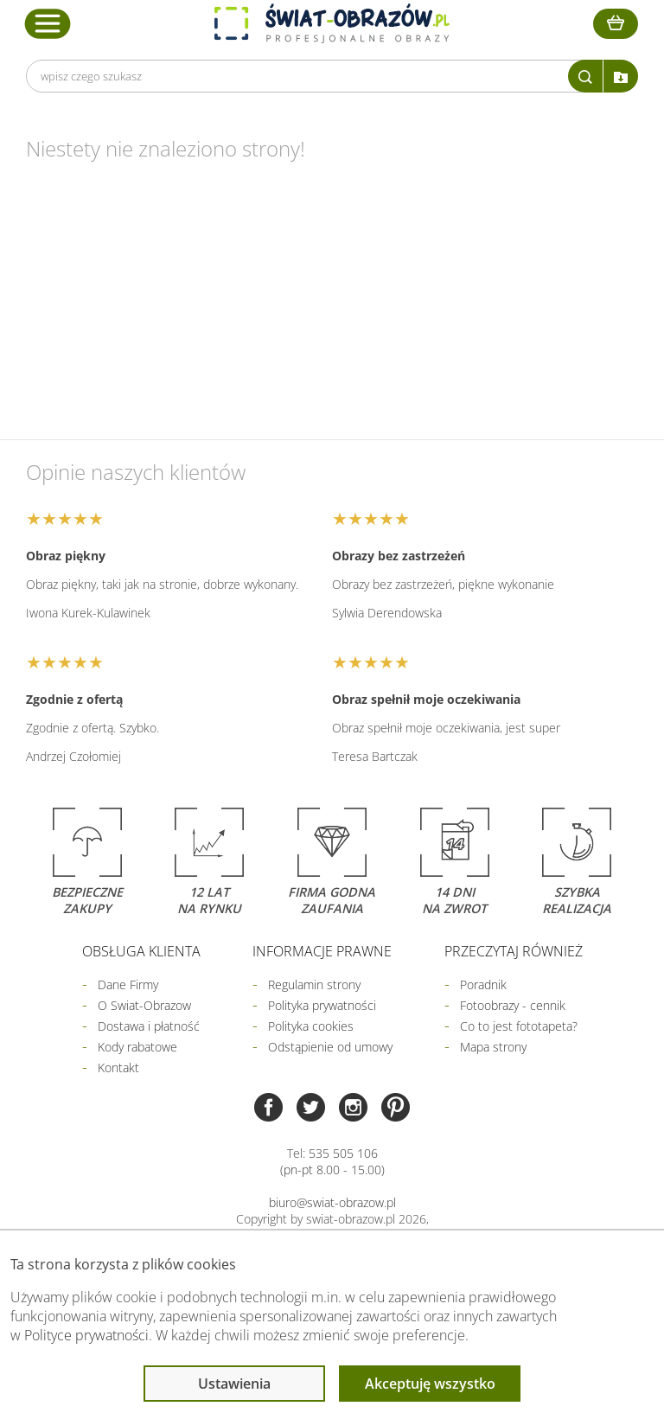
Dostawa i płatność (149, 1026)
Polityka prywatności (322, 1005)
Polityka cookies (311, 1026)
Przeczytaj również (513, 951)
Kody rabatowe (137, 1047)
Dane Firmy (128, 984)
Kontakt (118, 1067)
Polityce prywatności (86, 1335)
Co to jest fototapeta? (519, 1026)
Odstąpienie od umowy (330, 1047)
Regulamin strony (314, 984)
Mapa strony (493, 1047)
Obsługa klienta (141, 951)
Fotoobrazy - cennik (512, 1005)
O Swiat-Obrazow (144, 1005)
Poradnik (483, 984)
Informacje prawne (322, 951)
